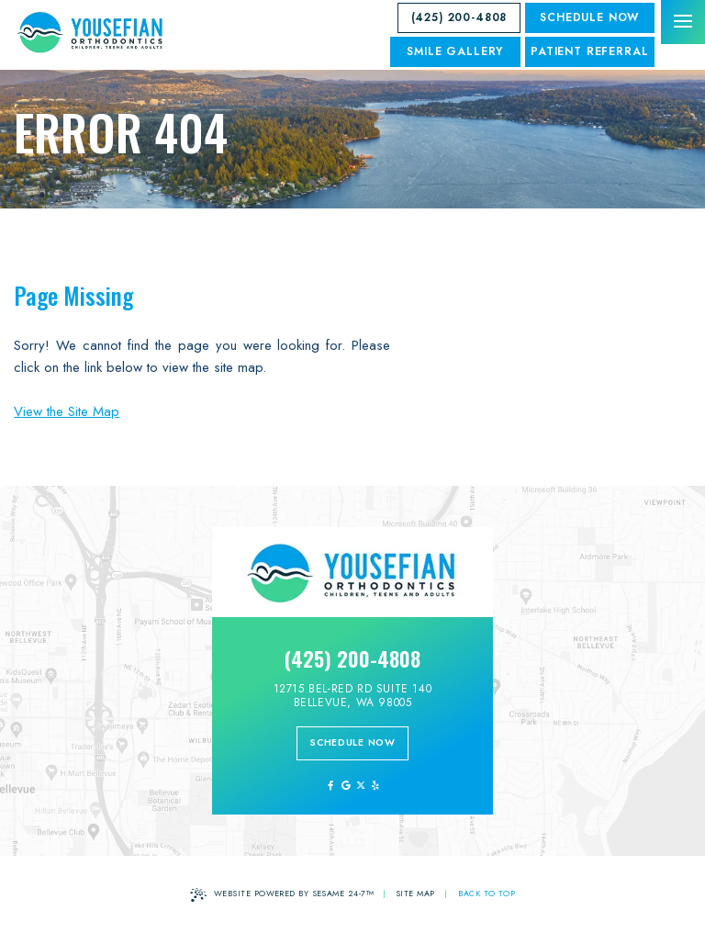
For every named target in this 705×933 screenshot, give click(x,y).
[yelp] (375, 786)
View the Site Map (66, 411)
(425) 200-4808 (459, 17)
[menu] (683, 22)
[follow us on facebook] (330, 786)
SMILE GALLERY (455, 51)
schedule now (352, 742)
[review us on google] (345, 786)
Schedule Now (589, 17)
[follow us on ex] (360, 786)
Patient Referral (589, 51)
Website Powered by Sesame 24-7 (282, 895)
